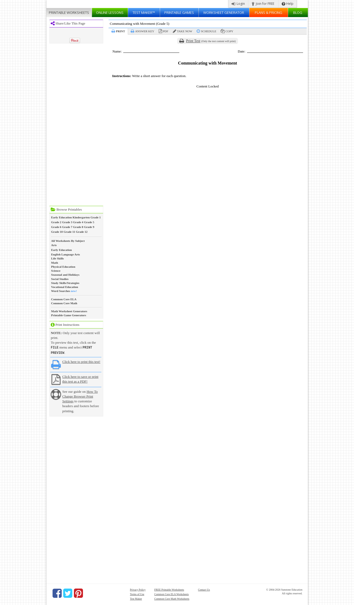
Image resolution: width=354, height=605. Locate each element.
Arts (54, 245)
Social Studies (60, 279)
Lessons (110, 12)
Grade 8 (78, 227)
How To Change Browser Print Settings (80, 396)
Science (56, 270)
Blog (297, 12)
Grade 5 (89, 222)
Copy (229, 31)
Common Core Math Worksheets (171, 598)
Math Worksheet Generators (69, 311)
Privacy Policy (138, 589)
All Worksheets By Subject (68, 240)
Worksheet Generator (223, 12)
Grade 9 (89, 227)
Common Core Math (64, 303)
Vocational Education (64, 287)
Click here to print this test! (81, 361)
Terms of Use (137, 593)
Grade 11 (69, 231)
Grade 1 (95, 217)
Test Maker (136, 598)
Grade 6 (56, 227)
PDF (165, 31)
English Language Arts (65, 254)
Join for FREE (263, 3)
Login (238, 3)
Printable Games (179, 12)
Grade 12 (81, 231)
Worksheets (69, 12)
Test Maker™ (144, 12)
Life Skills (57, 258)
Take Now (184, 31)
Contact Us (204, 589)
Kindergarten (81, 217)
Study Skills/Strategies (65, 283)
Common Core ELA (64, 299)
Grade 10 (57, 231)
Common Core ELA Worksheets (171, 593)
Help (287, 3)
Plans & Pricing (268, 12)
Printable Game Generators (68, 315)
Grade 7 (67, 227)
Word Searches (60, 291)
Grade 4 (78, 222)
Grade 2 (56, 222)
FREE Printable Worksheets (169, 589)
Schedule (208, 31)
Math (54, 262)
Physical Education (63, 266)
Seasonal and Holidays (65, 274)
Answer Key (144, 31)
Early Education (61, 217)
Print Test (193, 41)
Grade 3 (67, 222)
